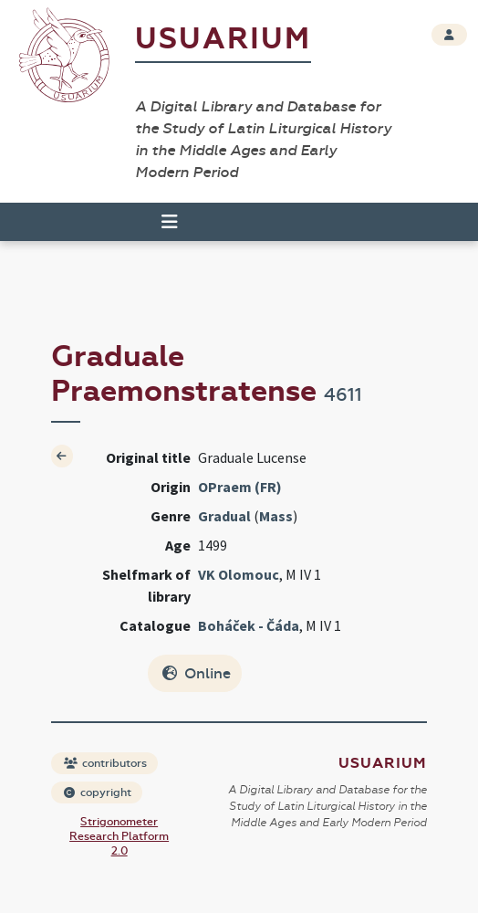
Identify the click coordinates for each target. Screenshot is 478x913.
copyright (97, 792)
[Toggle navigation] (169, 222)
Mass (276, 516)
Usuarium (223, 39)
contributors (105, 763)
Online (196, 673)
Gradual (224, 516)
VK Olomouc (238, 574)
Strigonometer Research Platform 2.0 (119, 836)
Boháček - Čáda (248, 625)
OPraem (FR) (240, 486)
